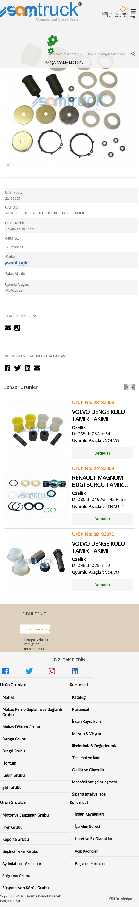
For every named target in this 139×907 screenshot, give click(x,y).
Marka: (10, 256)
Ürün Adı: (12, 207)
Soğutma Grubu (16, 875)
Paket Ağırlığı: (15, 273)
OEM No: (12, 238)
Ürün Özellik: (14, 223)
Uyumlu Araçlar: (17, 284)
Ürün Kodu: (13, 192)
